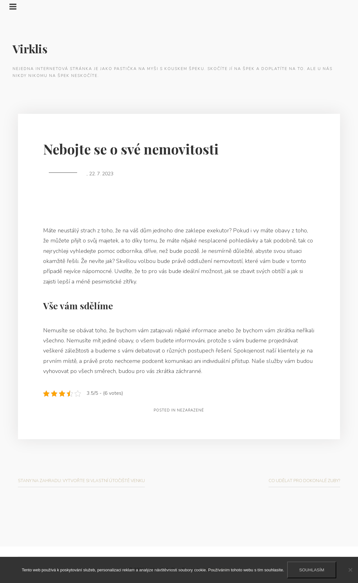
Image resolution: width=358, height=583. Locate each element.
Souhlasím (311, 570)
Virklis (30, 48)
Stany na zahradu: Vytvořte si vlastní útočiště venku (81, 481)
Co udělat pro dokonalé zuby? (304, 481)
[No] (350, 570)
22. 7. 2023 (101, 173)
